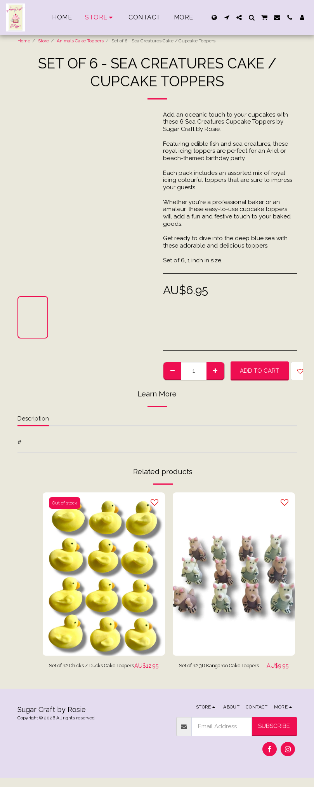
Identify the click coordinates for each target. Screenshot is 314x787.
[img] (104, 574)
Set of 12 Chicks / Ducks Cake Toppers (90, 671)
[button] (226, 17)
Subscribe (274, 735)
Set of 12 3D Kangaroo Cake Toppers (217, 671)
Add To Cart (259, 370)
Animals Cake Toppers (80, 41)
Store (43, 41)
